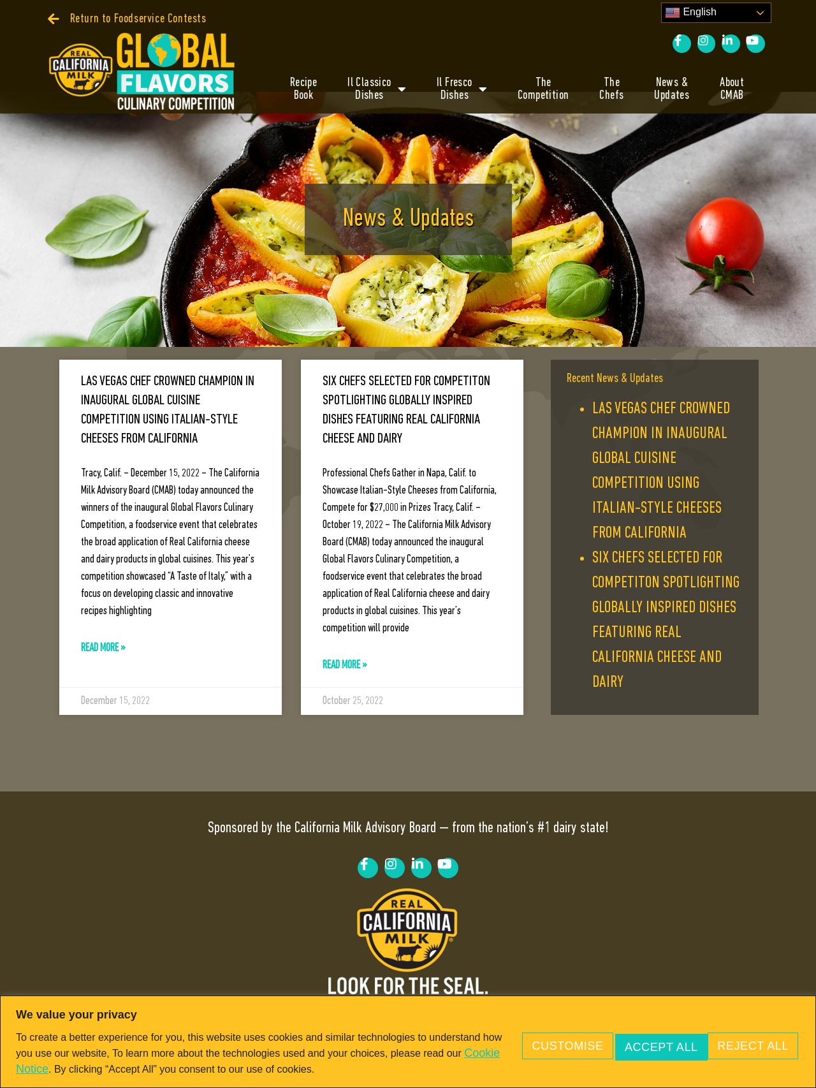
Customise (520, 1036)
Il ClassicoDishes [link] (376, 89)
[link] (127, 19)
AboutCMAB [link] (732, 89)
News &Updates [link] (671, 89)
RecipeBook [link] (303, 89)
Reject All (633, 1036)
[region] (408, 1034)
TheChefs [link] (611, 89)
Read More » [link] (103, 670)
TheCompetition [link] (543, 89)
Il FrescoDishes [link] (462, 89)
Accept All (745, 1036)
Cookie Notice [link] (165, 1053)
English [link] (691, 12)
